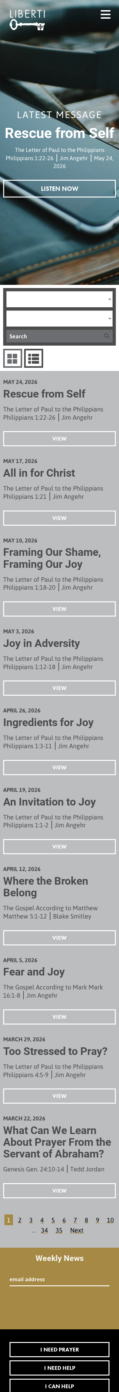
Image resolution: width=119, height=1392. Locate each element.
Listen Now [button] (59, 189)
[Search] (53, 336)
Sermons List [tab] (33, 358)
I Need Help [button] (59, 1367)
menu (106, 12)
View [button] (59, 438)
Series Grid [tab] (12, 358)
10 (110, 1220)
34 (44, 1230)
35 (59, 1230)
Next (76, 1230)
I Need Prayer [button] (59, 1349)
